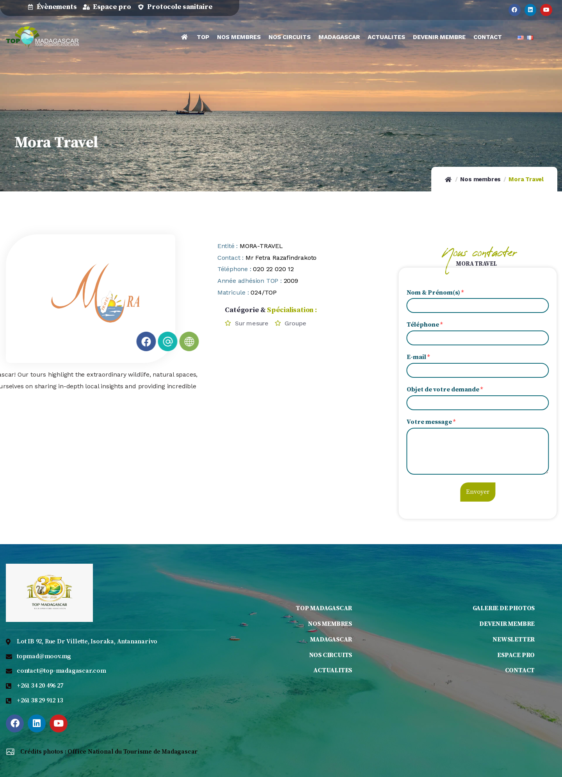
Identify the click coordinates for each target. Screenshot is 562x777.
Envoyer (497, 492)
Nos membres (480, 179)
